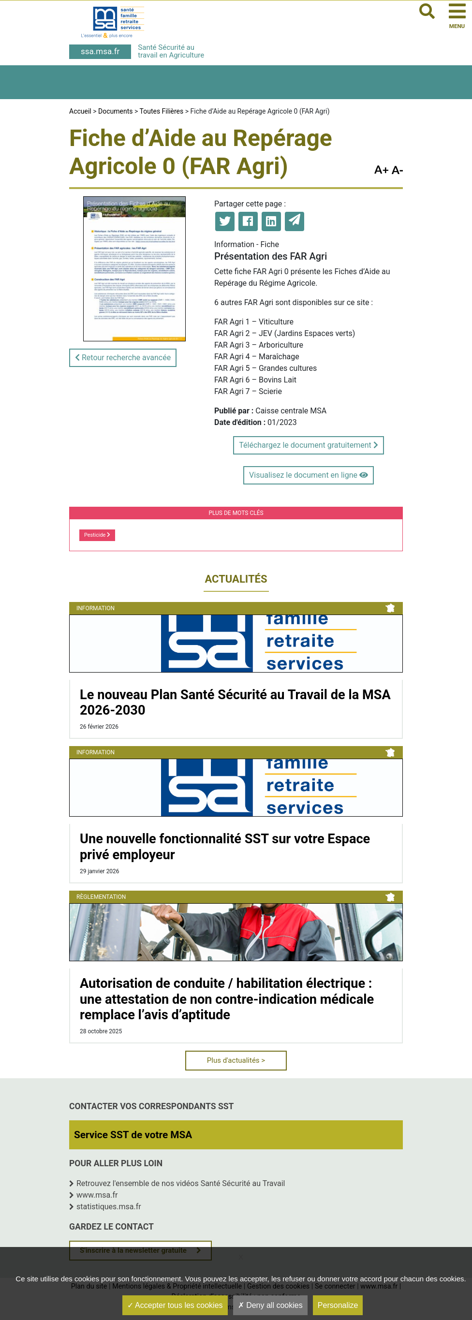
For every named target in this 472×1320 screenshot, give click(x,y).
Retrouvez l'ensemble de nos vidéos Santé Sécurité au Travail (180, 1183)
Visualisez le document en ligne (308, 475)
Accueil (80, 111)
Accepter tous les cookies (175, 1305)
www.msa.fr (97, 1195)
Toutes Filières (162, 111)
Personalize (338, 1305)
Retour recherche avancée (123, 357)
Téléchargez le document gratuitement (308, 445)
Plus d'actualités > (236, 1060)
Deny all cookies (270, 1305)
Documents (115, 111)
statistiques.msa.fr (108, 1206)
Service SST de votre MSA (133, 1135)
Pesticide (97, 535)
